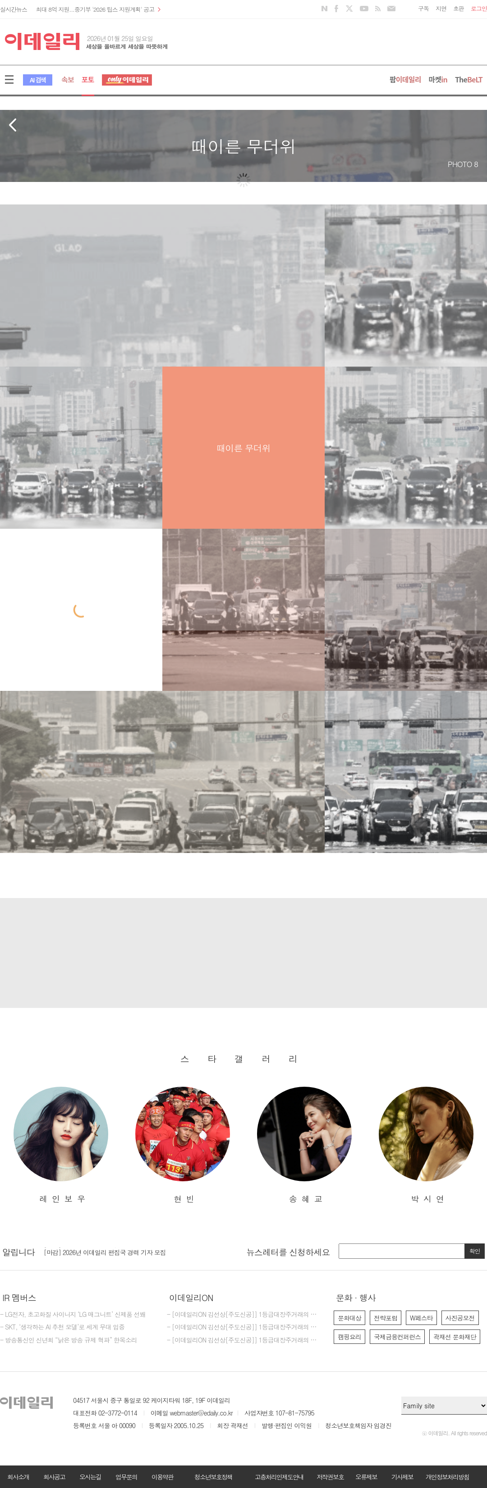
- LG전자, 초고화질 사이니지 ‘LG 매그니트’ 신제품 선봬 (73, 1315)
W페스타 (421, 1317)
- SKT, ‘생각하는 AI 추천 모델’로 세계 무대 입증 (62, 1327)
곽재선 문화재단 (454, 1336)
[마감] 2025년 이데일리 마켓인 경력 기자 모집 (105, 1248)
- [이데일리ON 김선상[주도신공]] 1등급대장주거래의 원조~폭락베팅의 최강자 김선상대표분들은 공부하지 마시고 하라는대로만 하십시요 (243, 1340)
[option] (61, 1145)
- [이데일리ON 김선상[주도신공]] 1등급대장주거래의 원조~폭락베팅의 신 (243, 1327)
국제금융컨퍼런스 (397, 1336)
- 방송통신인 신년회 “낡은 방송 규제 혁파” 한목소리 (68, 1340)
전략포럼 (385, 1317)
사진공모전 (460, 1317)
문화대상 (349, 1317)
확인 (474, 1251)
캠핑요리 (349, 1336)
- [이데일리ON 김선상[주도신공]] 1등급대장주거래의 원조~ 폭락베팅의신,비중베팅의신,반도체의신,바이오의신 (243, 1315)
